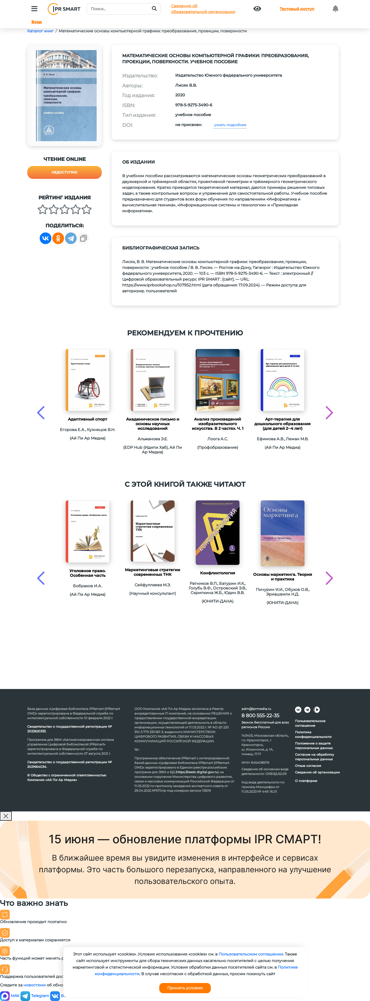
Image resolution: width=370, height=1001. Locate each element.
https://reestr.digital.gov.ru (197, 772)
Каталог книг (40, 31)
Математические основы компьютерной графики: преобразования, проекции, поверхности (153, 31)
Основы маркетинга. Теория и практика (282, 576)
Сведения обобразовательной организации (203, 9)
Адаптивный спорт (87, 419)
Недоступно (64, 172)
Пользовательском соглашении (251, 954)
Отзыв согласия (308, 766)
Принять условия (185, 988)
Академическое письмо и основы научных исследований (152, 424)
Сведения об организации (317, 772)
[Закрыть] (6, 816)
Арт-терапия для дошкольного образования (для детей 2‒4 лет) (282, 424)
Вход (36, 22)
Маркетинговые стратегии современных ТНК (152, 572)
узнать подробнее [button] (229, 125)
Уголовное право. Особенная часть (87, 573)
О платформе (306, 781)
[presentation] (40, 412)
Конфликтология (217, 573)
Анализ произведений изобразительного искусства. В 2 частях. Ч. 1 (217, 424)
